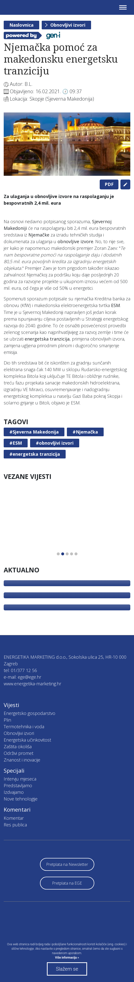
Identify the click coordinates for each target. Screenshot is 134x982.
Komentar (14, 818)
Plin (7, 720)
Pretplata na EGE (67, 883)
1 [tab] (58, 553)
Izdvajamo (14, 792)
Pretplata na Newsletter (67, 864)
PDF (109, 184)
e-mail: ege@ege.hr (22, 677)
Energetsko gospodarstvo (29, 713)
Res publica (15, 825)
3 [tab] (67, 553)
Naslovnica (21, 25)
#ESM (15, 443)
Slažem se (67, 969)
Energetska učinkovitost (27, 740)
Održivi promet (18, 753)
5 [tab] (76, 553)
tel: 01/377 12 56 (20, 670)
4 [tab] (71, 553)
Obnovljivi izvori (67, 25)
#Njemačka (85, 432)
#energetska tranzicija (34, 454)
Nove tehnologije (21, 799)
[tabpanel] (67, 144)
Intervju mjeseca (20, 779)
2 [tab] (62, 553)
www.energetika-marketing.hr (32, 684)
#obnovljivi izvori (55, 443)
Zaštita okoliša (18, 746)
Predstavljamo (18, 785)
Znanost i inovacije (22, 760)
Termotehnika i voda (24, 726)
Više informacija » (67, 957)
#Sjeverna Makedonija (34, 432)
